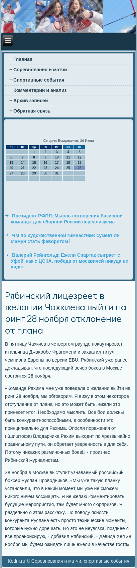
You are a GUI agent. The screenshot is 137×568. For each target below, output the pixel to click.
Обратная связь (31, 111)
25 (68, 168)
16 (45, 162)
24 (57, 168)
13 (11, 162)
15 (34, 162)
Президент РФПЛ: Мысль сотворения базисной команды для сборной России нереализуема (67, 219)
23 (45, 168)
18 (68, 162)
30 (45, 173)
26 (80, 168)
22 (34, 168)
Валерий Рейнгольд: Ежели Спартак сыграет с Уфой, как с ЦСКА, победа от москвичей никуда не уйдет (69, 261)
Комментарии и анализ (39, 91)
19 (80, 162)
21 (23, 168)
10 (57, 157)
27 (11, 173)
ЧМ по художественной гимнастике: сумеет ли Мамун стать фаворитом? (65, 239)
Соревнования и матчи (40, 70)
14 (23, 162)
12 (80, 157)
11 (68, 157)
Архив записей (30, 101)
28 (23, 173)
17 (57, 162)
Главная (22, 60)
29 (34, 173)
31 (57, 173)
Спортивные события (38, 80)
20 (11, 168)
